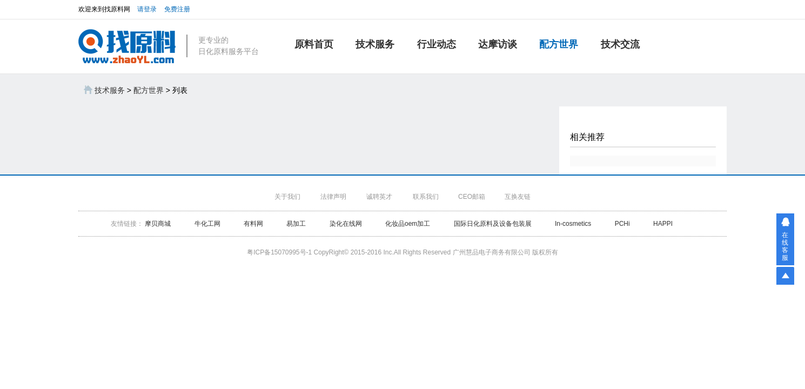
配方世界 (558, 44)
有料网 (253, 223)
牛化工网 (208, 223)
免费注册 (177, 9)
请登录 (147, 9)
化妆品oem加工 (407, 223)
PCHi (622, 223)
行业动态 (436, 44)
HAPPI (663, 223)
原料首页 (313, 44)
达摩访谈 (497, 44)
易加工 (296, 223)
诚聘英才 (379, 196)
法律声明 (333, 196)
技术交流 (620, 44)
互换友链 (518, 196)
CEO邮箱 (471, 196)
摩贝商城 (158, 223)
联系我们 (426, 196)
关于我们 (287, 196)
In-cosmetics (573, 223)
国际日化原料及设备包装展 (493, 223)
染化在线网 (346, 223)
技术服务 (374, 44)
